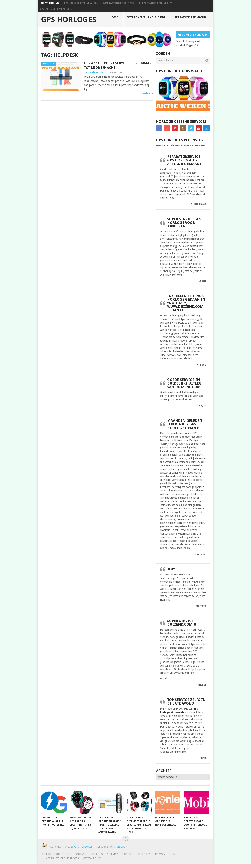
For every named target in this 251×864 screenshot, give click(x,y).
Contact (80, 854)
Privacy (160, 854)
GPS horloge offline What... (81, 3)
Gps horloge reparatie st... (56, 9)
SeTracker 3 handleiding (146, 17)
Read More (147, 93)
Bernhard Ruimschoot (95, 72)
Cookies (127, 854)
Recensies (144, 854)
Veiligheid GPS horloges (62, 858)
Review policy (92, 858)
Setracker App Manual (191, 17)
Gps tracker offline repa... (158, 3)
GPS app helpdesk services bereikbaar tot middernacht (117, 65)
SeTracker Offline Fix (55, 854)
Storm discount (118, 846)
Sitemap (112, 854)
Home (114, 17)
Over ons (97, 854)
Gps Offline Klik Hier (192, 34)
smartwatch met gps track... (120, 3)
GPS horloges (68, 19)
